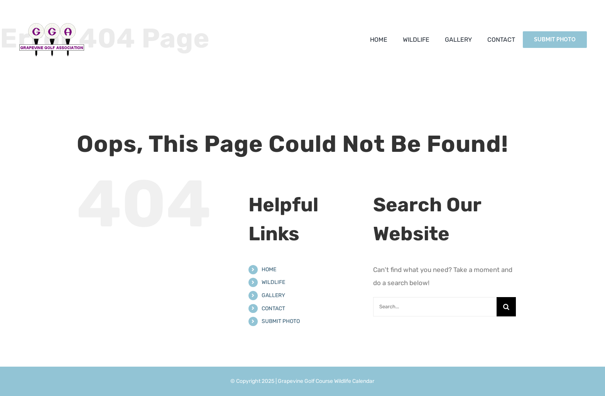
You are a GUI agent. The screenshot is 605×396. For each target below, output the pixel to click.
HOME (269, 269)
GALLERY (273, 295)
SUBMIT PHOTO (281, 321)
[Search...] (435, 306)
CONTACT (273, 308)
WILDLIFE (273, 282)
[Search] (506, 306)
